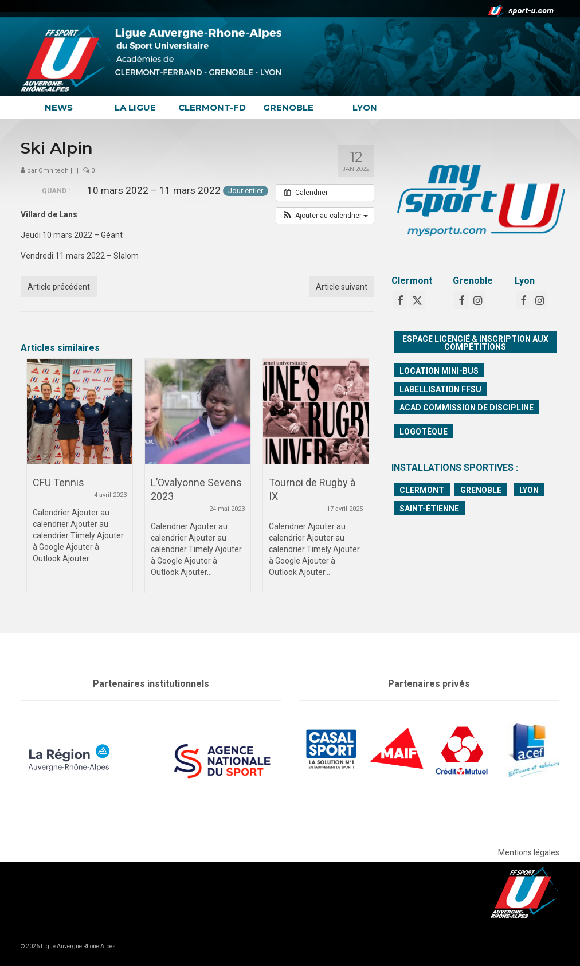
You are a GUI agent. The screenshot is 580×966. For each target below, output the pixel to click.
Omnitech (53, 170)
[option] (80, 481)
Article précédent (59, 286)
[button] (325, 216)
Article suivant (341, 286)
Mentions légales (528, 852)
